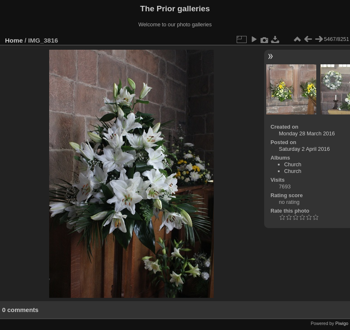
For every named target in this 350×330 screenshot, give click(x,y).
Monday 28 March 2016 (307, 133)
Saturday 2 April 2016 (304, 149)
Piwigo (341, 323)
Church (292, 164)
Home (14, 40)
